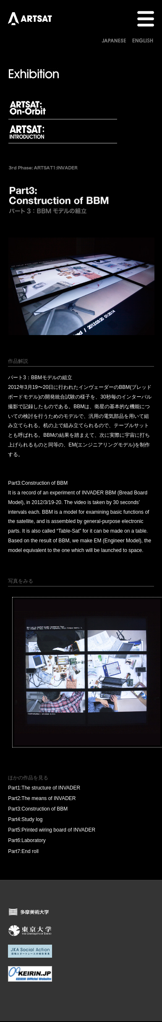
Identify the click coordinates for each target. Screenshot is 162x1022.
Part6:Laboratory (26, 840)
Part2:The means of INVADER (42, 798)
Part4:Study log (25, 819)
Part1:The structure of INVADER (44, 788)
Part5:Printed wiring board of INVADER (51, 830)
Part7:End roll (23, 851)
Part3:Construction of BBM (38, 809)
